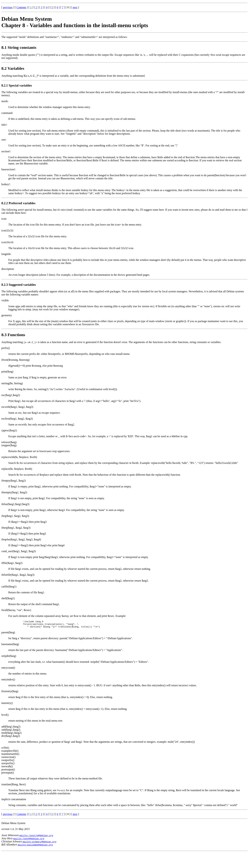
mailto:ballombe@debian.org (35, 846)
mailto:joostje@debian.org (36, 836)
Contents (21, 7)
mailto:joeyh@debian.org (28, 840)
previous (7, 7)
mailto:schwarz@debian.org (39, 843)
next (75, 7)
